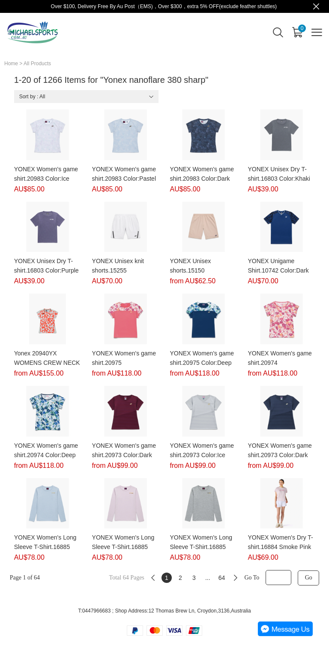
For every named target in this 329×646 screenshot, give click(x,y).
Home (11, 64)
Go (308, 577)
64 (221, 577)
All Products (37, 64)
